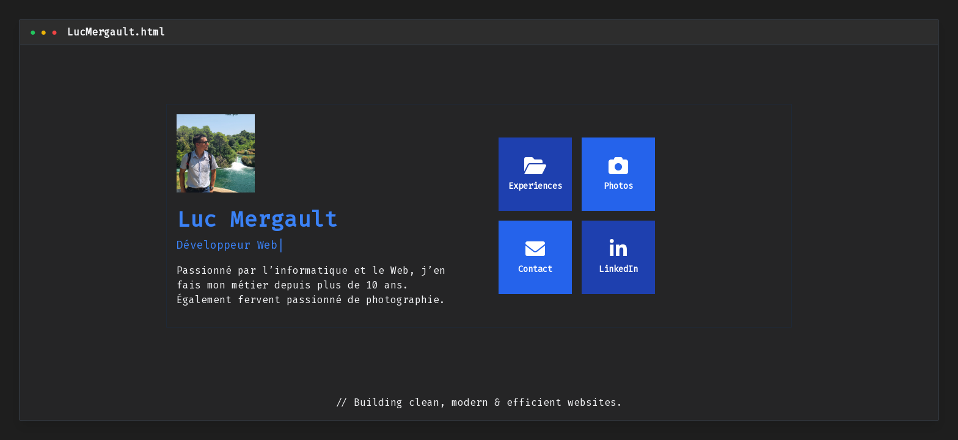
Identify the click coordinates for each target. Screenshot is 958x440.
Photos (618, 174)
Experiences (535, 174)
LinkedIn (618, 257)
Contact (535, 257)
